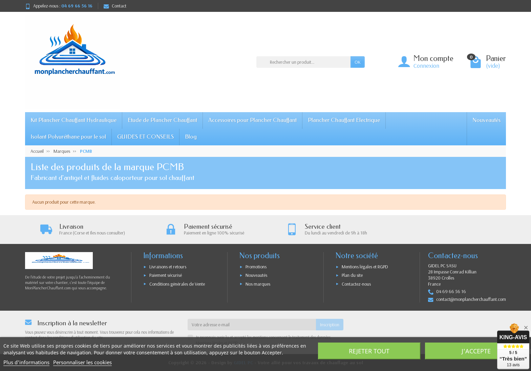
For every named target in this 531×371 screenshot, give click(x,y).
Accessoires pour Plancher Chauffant (252, 120)
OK (358, 62)
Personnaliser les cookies (82, 362)
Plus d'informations (26, 362)
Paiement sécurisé (165, 275)
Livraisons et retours (167, 267)
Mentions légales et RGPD (365, 267)
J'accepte (476, 351)
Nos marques (258, 284)
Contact (115, 6)
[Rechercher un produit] (303, 62)
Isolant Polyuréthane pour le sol (68, 136)
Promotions (256, 267)
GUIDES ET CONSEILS (145, 136)
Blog (191, 136)
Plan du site (352, 275)
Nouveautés (486, 120)
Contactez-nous (356, 284)
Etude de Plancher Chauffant (162, 120)
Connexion (426, 65)
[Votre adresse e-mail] (252, 324)
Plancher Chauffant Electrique (344, 120)
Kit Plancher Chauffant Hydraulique (73, 120)
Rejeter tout (369, 351)
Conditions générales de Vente (177, 284)
